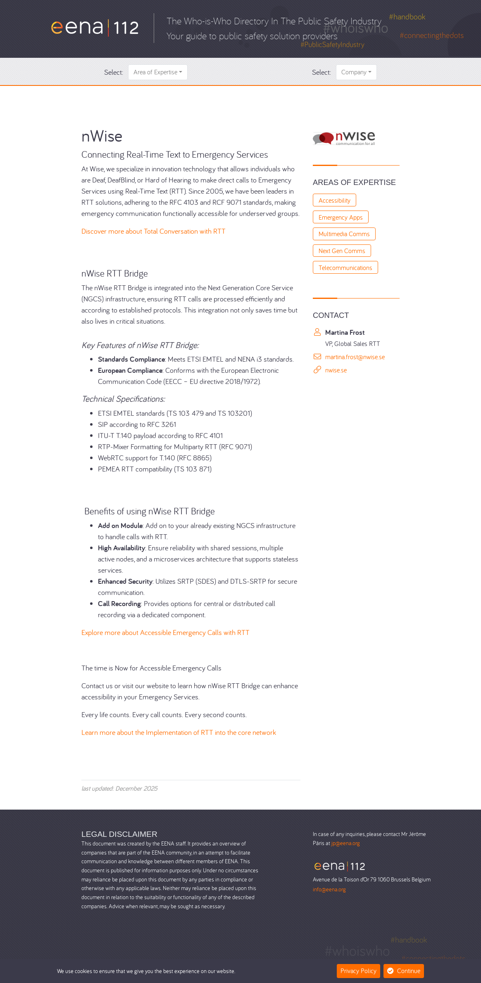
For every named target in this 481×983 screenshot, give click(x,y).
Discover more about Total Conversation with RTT (153, 231)
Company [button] (354, 72)
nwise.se (336, 370)
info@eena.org (329, 889)
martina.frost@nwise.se (355, 357)
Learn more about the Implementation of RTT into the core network (178, 732)
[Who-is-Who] (94, 27)
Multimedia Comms (344, 234)
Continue (403, 970)
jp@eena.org (345, 843)
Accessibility (334, 200)
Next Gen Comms (342, 250)
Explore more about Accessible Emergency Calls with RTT (165, 632)
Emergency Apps (341, 217)
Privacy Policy (358, 970)
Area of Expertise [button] (155, 72)
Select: (113, 72)
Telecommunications (345, 267)
